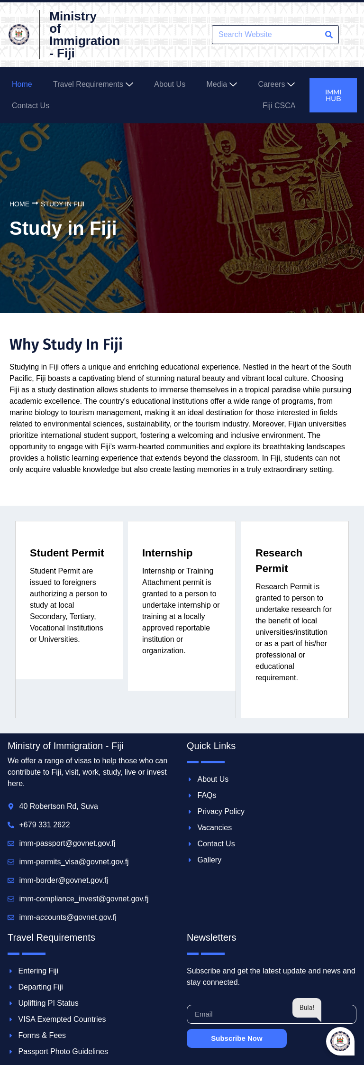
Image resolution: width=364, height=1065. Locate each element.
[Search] (328, 35)
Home (19, 204)
